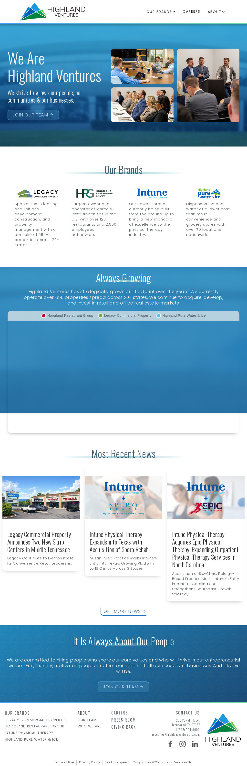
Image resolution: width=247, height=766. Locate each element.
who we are (90, 726)
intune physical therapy (29, 733)
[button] (161, 11)
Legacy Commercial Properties (36, 720)
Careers (119, 713)
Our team (87, 720)
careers (191, 11)
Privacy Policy (89, 762)
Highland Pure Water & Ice (31, 739)
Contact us (188, 713)
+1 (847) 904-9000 (187, 729)
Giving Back (123, 727)
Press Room (123, 720)
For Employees (116, 762)
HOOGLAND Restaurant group (34, 726)
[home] (53, 11)
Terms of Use (64, 762)
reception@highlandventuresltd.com (176, 734)
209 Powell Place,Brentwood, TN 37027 (186, 722)
